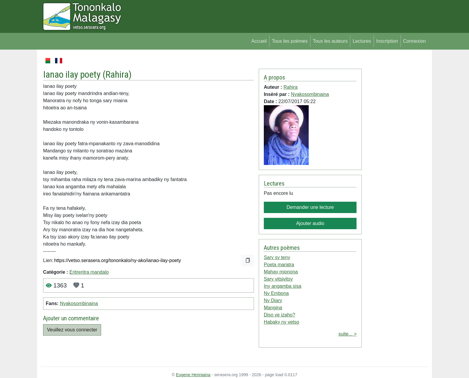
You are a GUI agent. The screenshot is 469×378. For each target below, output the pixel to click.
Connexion (414, 41)
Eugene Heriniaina (193, 374)
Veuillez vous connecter (72, 329)
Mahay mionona (281, 271)
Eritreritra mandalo (89, 272)
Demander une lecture (310, 207)
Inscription (387, 41)
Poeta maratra (279, 264)
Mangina (273, 307)
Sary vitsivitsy (278, 278)
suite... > (347, 333)
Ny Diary (273, 300)
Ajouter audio (310, 223)
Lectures (362, 41)
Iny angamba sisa (282, 286)
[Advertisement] (395, 146)
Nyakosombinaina (79, 303)
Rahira (117, 74)
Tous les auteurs (330, 41)
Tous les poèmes (290, 41)
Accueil (259, 41)
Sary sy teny (277, 257)
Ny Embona (276, 293)
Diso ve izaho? (279, 314)
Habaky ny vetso (281, 322)
